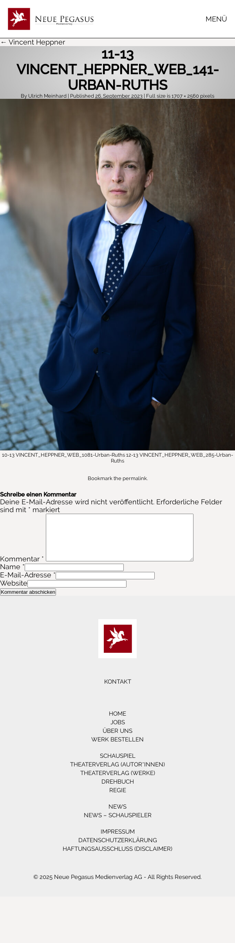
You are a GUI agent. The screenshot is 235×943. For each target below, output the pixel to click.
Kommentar (22, 568)
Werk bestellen (117, 748)
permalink (135, 478)
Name (10, 576)
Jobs (117, 731)
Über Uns (117, 740)
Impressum (118, 841)
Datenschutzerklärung (117, 849)
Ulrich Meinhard (47, 96)
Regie (117, 799)
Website (13, 592)
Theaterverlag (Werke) (117, 782)
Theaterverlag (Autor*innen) (117, 773)
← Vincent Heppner (32, 42)
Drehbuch (117, 791)
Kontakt (117, 691)
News (117, 816)
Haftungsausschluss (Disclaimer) (117, 858)
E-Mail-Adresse (25, 584)
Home (117, 723)
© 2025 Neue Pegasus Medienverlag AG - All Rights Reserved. (117, 886)
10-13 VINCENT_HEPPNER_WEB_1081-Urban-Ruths (63, 455)
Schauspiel (118, 765)
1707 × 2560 (185, 96)
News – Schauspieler (118, 824)
